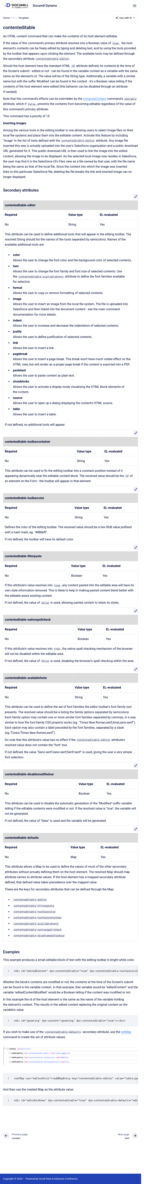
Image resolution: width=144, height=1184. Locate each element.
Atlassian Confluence (65, 1178)
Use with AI (126, 17)
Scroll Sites (45, 1178)
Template (23, 17)
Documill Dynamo (45, 5)
